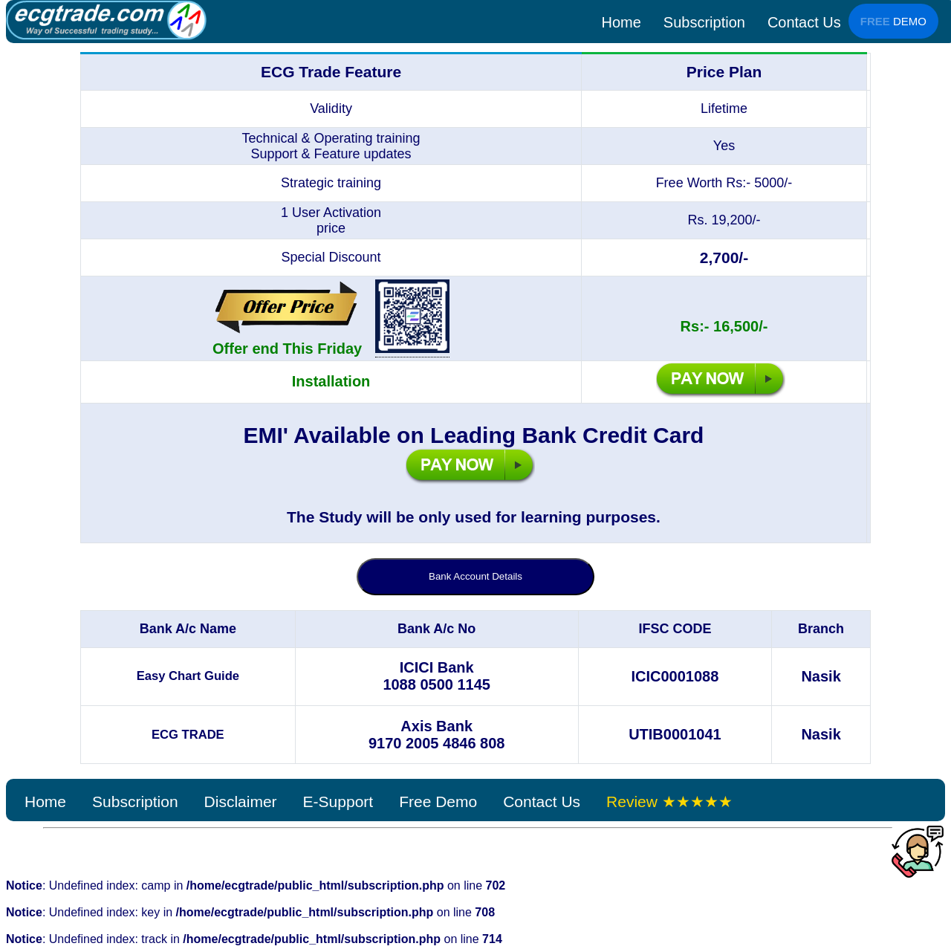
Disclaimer (240, 801)
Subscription (704, 22)
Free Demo (438, 801)
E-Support (338, 801)
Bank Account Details (475, 576)
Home (620, 22)
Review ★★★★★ (669, 801)
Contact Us (804, 22)
